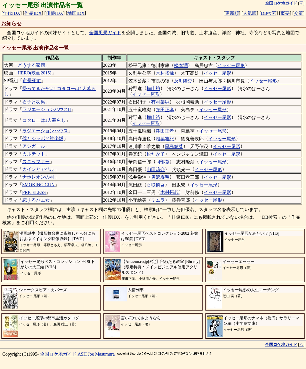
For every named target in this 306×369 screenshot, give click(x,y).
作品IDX (32, 13)
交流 (298, 13)
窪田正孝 (165, 109)
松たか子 (156, 154)
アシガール (33, 146)
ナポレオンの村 (38, 177)
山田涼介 (156, 169)
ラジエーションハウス (45, 130)
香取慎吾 (156, 185)
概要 (285, 13)
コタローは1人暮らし (44, 120)
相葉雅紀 (165, 138)
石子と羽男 (33, 102)
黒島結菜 (174, 146)
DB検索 (268, 13)
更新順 (232, 13)
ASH (82, 354)
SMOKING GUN (38, 184)
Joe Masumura (101, 354)
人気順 (250, 13)
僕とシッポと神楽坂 (42, 138)
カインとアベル (38, 169)
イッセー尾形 (231, 65)
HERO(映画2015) (34, 72)
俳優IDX (54, 13)
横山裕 (153, 88)
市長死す (32, 80)
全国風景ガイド (105, 32)
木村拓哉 (165, 73)
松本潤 (181, 65)
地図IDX (76, 13)
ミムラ (158, 200)
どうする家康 (31, 65)
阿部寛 (162, 161)
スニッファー (36, 161)
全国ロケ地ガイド (58, 354)
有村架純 (160, 102)
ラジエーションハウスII (46, 109)
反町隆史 (183, 80)
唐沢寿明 (160, 177)
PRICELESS (34, 192)
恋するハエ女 (36, 200)
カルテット (33, 153)
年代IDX (11, 13)
